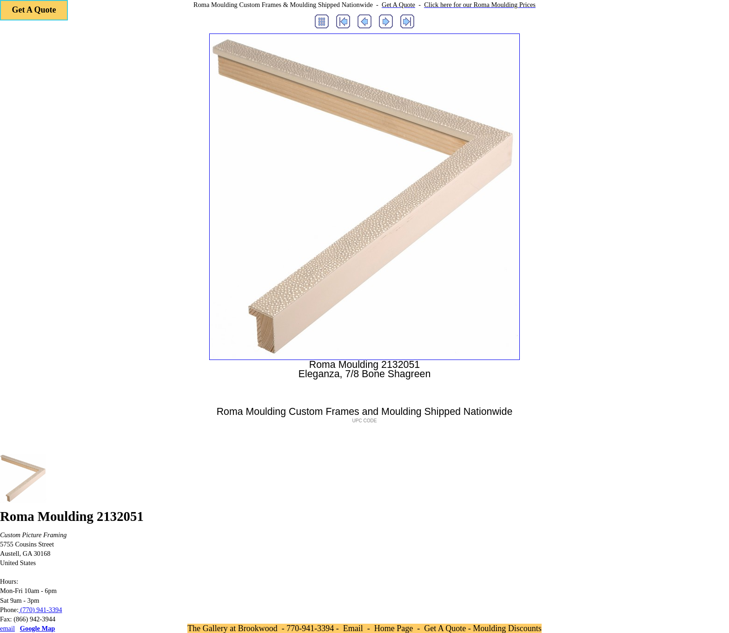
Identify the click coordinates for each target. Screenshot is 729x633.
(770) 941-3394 (40, 609)
